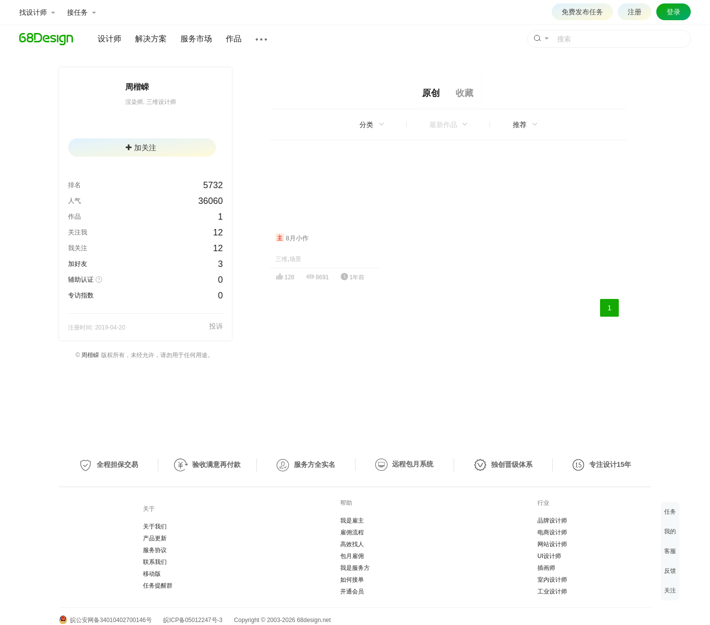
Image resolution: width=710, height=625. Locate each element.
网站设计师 (552, 544)
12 (218, 232)
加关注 (141, 147)
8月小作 (292, 238)
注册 (634, 12)
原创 (431, 93)
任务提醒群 (158, 585)
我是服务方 (355, 567)
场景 (295, 259)
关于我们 (155, 526)
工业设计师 (552, 591)
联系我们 (155, 562)
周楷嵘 (90, 355)
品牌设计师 (552, 520)
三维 (281, 259)
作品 (234, 38)
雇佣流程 (352, 532)
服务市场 (196, 38)
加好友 (77, 263)
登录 (673, 12)
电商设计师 (552, 532)
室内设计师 (552, 579)
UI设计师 (549, 556)
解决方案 (151, 38)
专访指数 (81, 295)
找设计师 (37, 12)
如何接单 (352, 579)
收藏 (464, 93)
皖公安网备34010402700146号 (105, 620)
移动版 (152, 573)
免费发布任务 (582, 12)
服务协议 (155, 550)
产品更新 (155, 538)
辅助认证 (81, 279)
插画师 (546, 567)
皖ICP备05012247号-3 (192, 620)
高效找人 (352, 544)
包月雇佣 (352, 556)
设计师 (109, 38)
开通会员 (352, 591)
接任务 (81, 12)
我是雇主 (352, 520)
